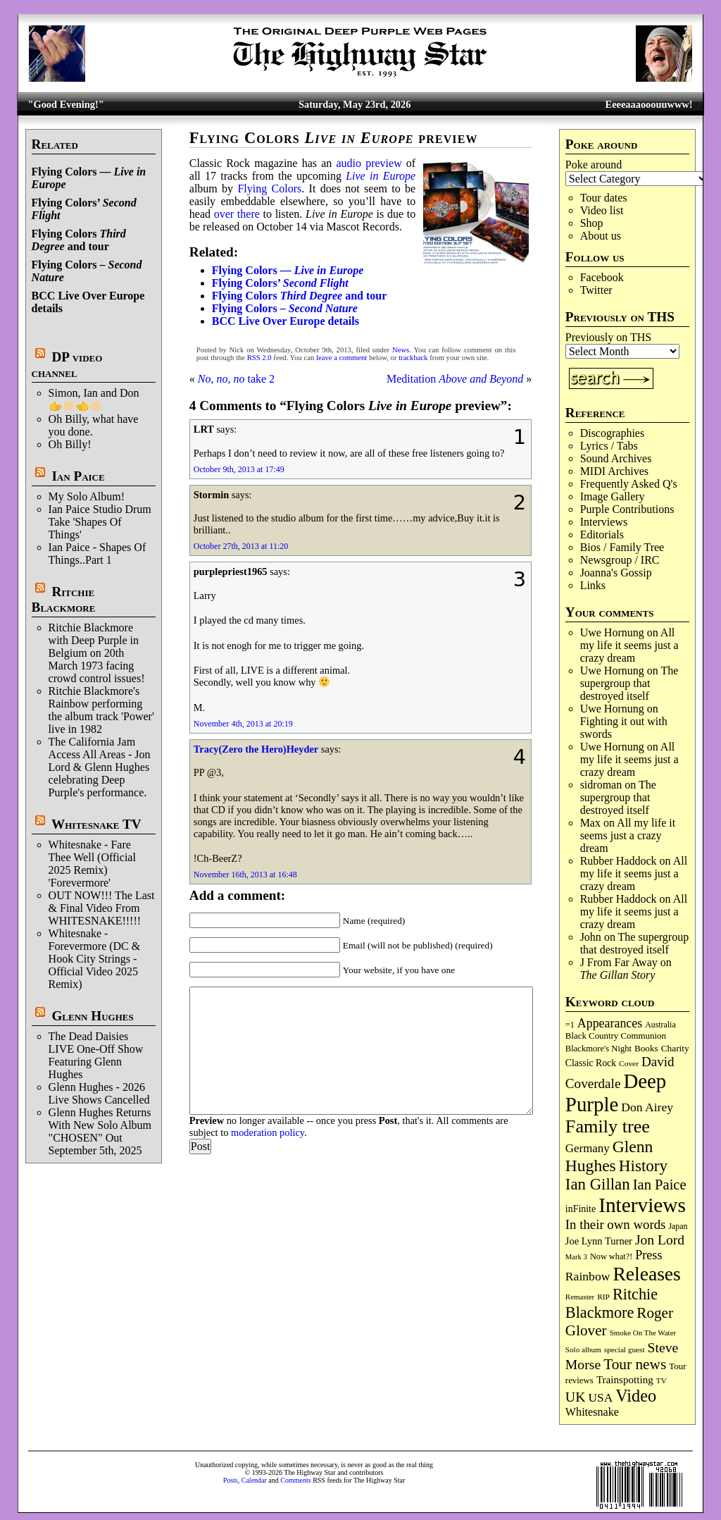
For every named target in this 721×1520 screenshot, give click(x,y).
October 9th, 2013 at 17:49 (239, 469)
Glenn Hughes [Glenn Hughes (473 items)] (609, 1156)
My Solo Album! (87, 496)
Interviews (604, 522)
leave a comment (341, 358)
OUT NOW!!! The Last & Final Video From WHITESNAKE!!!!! (102, 908)
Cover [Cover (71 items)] (629, 1063)
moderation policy (267, 1132)
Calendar (254, 1480)
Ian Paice (77, 476)
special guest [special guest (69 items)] (624, 1349)
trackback (413, 358)
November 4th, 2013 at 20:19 (243, 724)
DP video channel (67, 365)
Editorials (602, 534)
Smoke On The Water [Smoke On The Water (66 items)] (643, 1332)
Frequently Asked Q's (628, 484)
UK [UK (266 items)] (575, 1396)
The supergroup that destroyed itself (629, 683)
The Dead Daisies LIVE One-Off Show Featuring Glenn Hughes (96, 1055)
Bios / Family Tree (622, 547)
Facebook (602, 277)
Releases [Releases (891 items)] (646, 1274)
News (400, 350)
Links (593, 585)
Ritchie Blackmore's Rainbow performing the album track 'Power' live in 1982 (101, 710)
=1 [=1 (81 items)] (570, 1025)
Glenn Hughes (92, 1015)
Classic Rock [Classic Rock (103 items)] (590, 1063)
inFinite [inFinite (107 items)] (580, 1209)
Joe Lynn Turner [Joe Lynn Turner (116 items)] (598, 1241)
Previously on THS (608, 337)
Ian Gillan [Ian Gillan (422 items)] (597, 1184)
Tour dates (603, 198)
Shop (591, 223)
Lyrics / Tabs (609, 446)
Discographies (612, 433)
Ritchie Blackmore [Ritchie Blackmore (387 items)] (611, 1303)
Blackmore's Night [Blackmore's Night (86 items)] (598, 1049)
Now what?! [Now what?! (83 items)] (611, 1256)
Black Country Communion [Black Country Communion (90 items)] (615, 1036)
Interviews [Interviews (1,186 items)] (642, 1205)
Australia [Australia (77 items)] (660, 1025)
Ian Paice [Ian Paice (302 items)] (659, 1184)
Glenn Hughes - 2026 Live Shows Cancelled (99, 1093)
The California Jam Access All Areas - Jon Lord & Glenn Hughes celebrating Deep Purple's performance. (100, 767)
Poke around (593, 165)
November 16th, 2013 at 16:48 (245, 874)
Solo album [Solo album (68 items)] (583, 1349)
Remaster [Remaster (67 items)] (579, 1296)
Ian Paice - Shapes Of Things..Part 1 (97, 553)
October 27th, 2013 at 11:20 (241, 546)
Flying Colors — (288, 270)
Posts (230, 1480)
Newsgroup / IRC (620, 560)
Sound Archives (616, 458)
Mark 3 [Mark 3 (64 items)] (576, 1257)
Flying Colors (269, 188)
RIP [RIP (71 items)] (603, 1296)
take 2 (236, 379)
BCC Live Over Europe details (285, 321)
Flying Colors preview (333, 138)
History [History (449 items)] (643, 1165)
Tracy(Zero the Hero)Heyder (256, 749)
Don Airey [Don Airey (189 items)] (647, 1107)
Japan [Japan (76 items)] (677, 1226)
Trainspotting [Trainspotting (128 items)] (624, 1379)
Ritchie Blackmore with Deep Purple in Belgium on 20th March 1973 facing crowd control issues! (97, 653)
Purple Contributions (627, 509)
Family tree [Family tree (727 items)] (607, 1126)
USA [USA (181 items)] (601, 1397)
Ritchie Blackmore (64, 599)
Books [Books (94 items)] (646, 1048)
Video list (602, 210)
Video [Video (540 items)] (635, 1395)
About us (600, 236)
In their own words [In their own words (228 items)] (615, 1224)
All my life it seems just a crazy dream (629, 645)
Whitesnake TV (96, 824)
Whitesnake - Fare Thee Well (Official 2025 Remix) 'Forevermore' (92, 864)
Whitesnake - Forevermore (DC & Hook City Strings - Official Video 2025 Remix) (95, 958)
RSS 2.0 (259, 358)
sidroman (601, 785)
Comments (295, 1480)
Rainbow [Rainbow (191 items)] (587, 1276)
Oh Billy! (70, 444)
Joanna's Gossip (616, 573)
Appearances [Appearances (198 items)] (609, 1023)
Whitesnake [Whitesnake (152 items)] (592, 1412)
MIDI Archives (614, 471)
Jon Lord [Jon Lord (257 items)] (659, 1239)
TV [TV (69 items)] (661, 1380)
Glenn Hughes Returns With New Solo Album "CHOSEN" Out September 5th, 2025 (100, 1131)
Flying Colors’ (280, 283)
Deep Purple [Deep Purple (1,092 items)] (615, 1093)
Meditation (455, 379)
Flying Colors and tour (79, 240)
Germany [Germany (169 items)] (587, 1148)
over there (237, 214)
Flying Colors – (285, 308)
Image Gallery (612, 496)
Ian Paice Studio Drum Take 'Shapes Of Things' (100, 521)
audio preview (368, 163)
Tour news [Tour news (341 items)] (634, 1364)
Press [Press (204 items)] (648, 1255)
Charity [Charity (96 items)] (675, 1048)
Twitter (596, 290)
